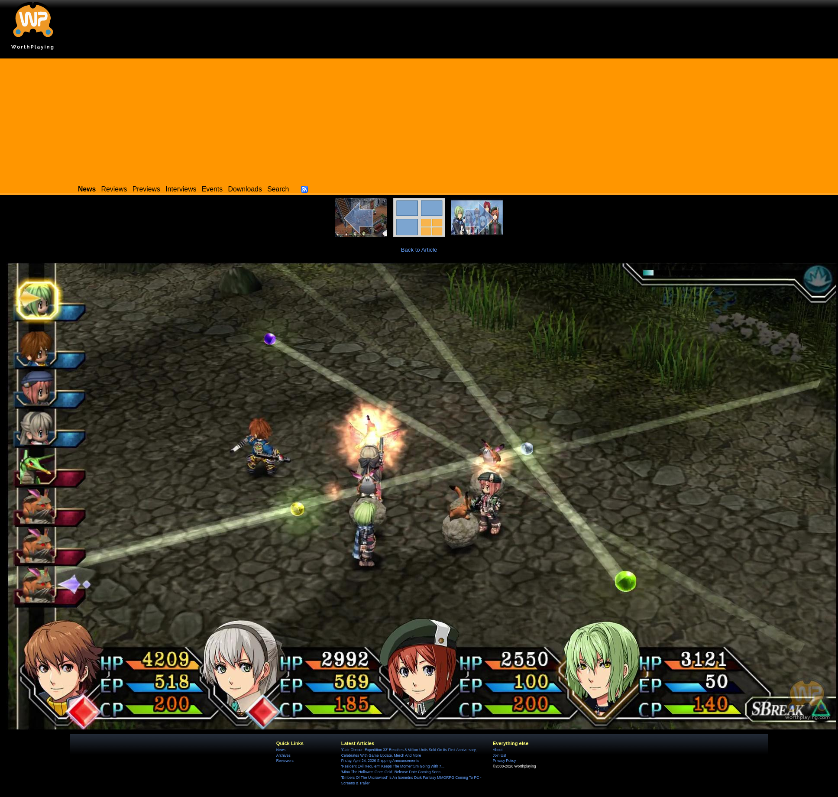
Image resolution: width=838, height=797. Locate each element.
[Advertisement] (419, 119)
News (280, 750)
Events (212, 189)
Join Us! (499, 755)
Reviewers (285, 760)
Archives (283, 755)
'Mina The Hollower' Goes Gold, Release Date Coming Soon (390, 772)
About (497, 750)
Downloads (245, 189)
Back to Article (419, 249)
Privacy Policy (504, 760)
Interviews (180, 189)
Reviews (114, 189)
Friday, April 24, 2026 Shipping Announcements (380, 760)
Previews (146, 189)
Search (278, 189)
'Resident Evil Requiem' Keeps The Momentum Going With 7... (392, 766)
